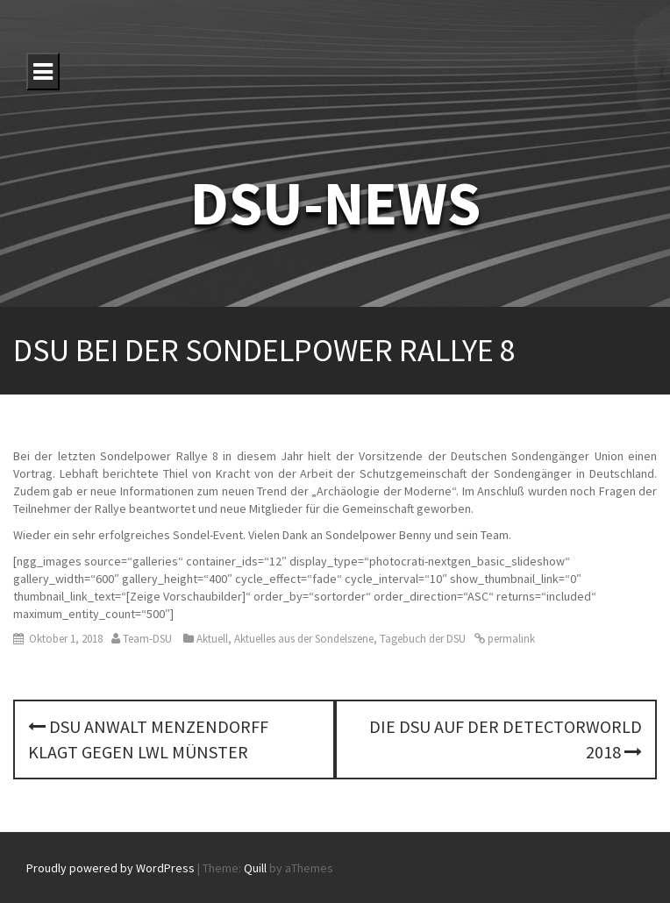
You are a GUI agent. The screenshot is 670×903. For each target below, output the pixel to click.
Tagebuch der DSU (423, 638)
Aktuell (212, 638)
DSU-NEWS (335, 202)
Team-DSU (147, 638)
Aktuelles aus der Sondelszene (304, 638)
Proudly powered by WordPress (110, 868)
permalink (510, 638)
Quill (255, 868)
